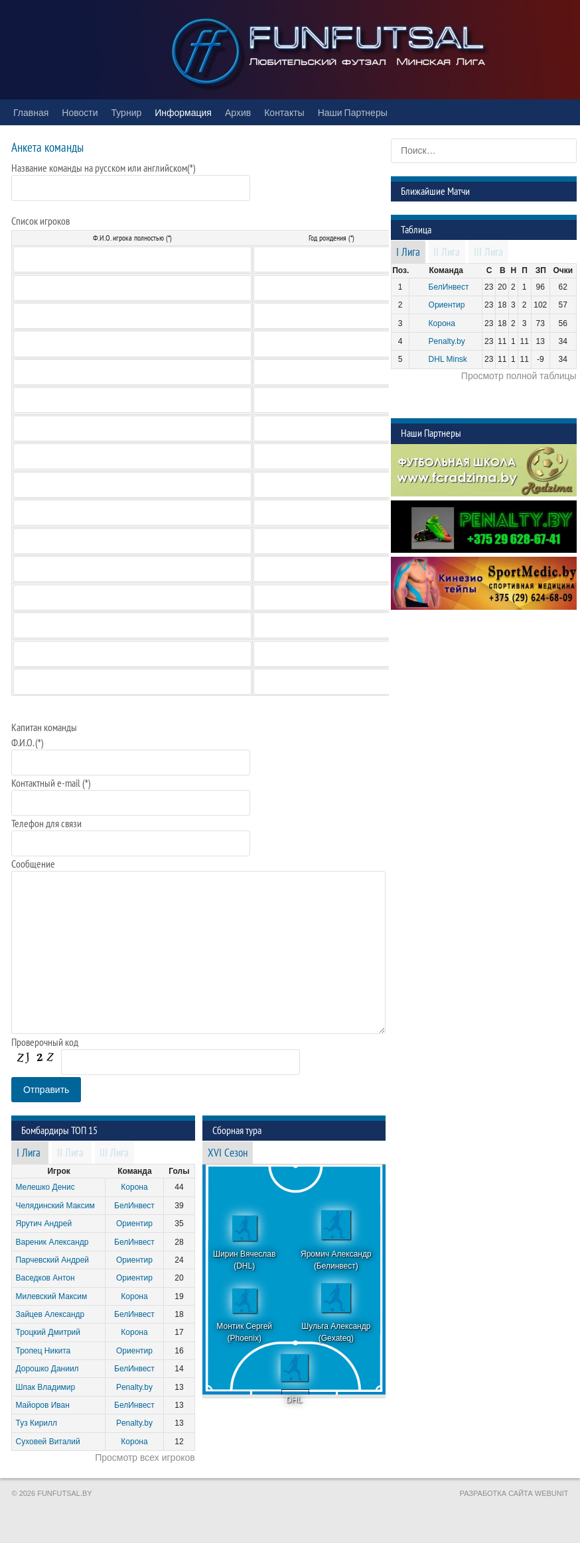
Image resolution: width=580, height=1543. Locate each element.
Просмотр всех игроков (144, 1457)
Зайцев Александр (49, 1314)
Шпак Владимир (45, 1387)
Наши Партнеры (353, 112)
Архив (238, 112)
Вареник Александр (51, 1242)
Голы (179, 1171)
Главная (30, 112)
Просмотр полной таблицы (519, 376)
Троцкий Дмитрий (47, 1332)
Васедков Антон (44, 1278)
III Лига (114, 1153)
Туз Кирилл (36, 1423)
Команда (134, 1171)
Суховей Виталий (47, 1441)
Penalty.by (134, 1387)
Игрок (58, 1171)
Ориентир (134, 1223)
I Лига (28, 1153)
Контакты (284, 112)
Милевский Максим (51, 1296)
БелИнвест (134, 1205)
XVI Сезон (228, 1153)
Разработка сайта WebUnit (514, 1493)
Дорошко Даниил (46, 1368)
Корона (134, 1187)
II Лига (70, 1153)
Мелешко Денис (44, 1187)
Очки (563, 270)
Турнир (126, 112)
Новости (80, 112)
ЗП (541, 270)
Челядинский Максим (54, 1205)
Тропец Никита (42, 1350)
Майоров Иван (42, 1405)
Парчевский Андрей (52, 1260)
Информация (183, 112)
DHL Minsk (448, 359)
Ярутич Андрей (43, 1223)
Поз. (400, 270)
